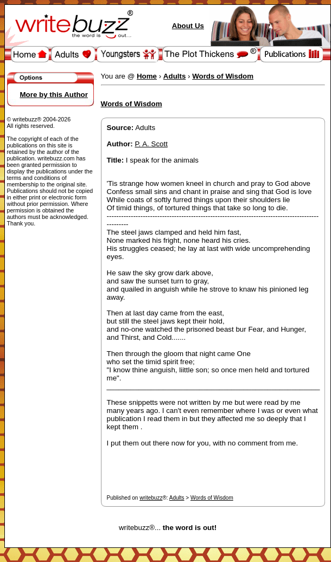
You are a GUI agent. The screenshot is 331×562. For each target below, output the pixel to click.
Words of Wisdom (211, 498)
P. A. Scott (151, 144)
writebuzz (150, 498)
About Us (188, 26)
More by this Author (54, 95)
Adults (176, 498)
